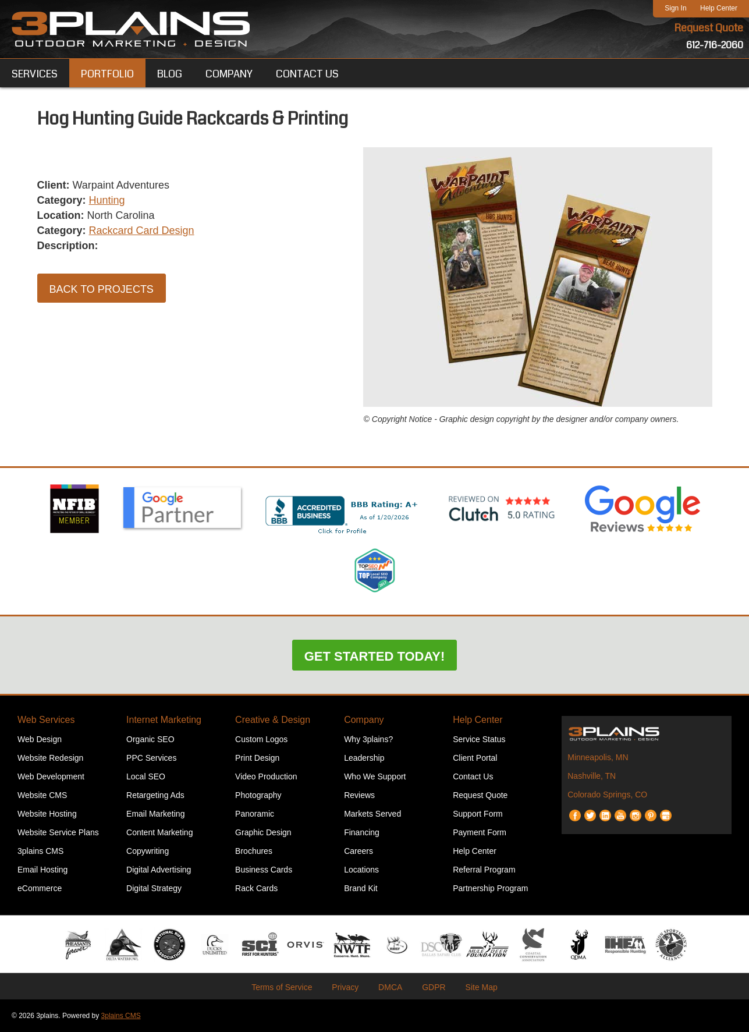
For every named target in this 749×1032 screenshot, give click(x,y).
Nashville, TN (591, 776)
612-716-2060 (714, 45)
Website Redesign (50, 758)
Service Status (479, 739)
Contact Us (473, 776)
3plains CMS (40, 851)
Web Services (45, 720)
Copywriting (147, 851)
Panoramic (254, 813)
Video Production (266, 776)
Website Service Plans (58, 832)
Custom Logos (261, 739)
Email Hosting (42, 869)
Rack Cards (256, 888)
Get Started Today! (374, 656)
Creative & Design (272, 720)
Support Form (478, 813)
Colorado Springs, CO (607, 794)
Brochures (253, 851)
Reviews (359, 795)
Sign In (675, 8)
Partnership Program (490, 888)
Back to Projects (101, 289)
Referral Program (484, 869)
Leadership (364, 758)
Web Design (39, 739)
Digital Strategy (154, 888)
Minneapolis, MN (597, 757)
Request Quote (709, 28)
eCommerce (39, 888)
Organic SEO (150, 739)
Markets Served (372, 813)
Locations (361, 869)
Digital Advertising (158, 869)
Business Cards (263, 869)
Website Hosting (47, 813)
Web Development (50, 776)
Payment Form (479, 832)
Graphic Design (263, 832)
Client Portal (475, 758)
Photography (258, 795)
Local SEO (145, 776)
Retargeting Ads (155, 795)
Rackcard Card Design (141, 230)
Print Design (257, 758)
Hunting (107, 200)
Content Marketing (159, 832)
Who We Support (375, 776)
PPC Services (151, 758)
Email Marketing (155, 813)
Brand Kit (361, 888)
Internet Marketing (163, 720)
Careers (358, 851)
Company (364, 720)
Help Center (718, 8)
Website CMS (42, 795)
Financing (361, 832)
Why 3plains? (368, 739)
